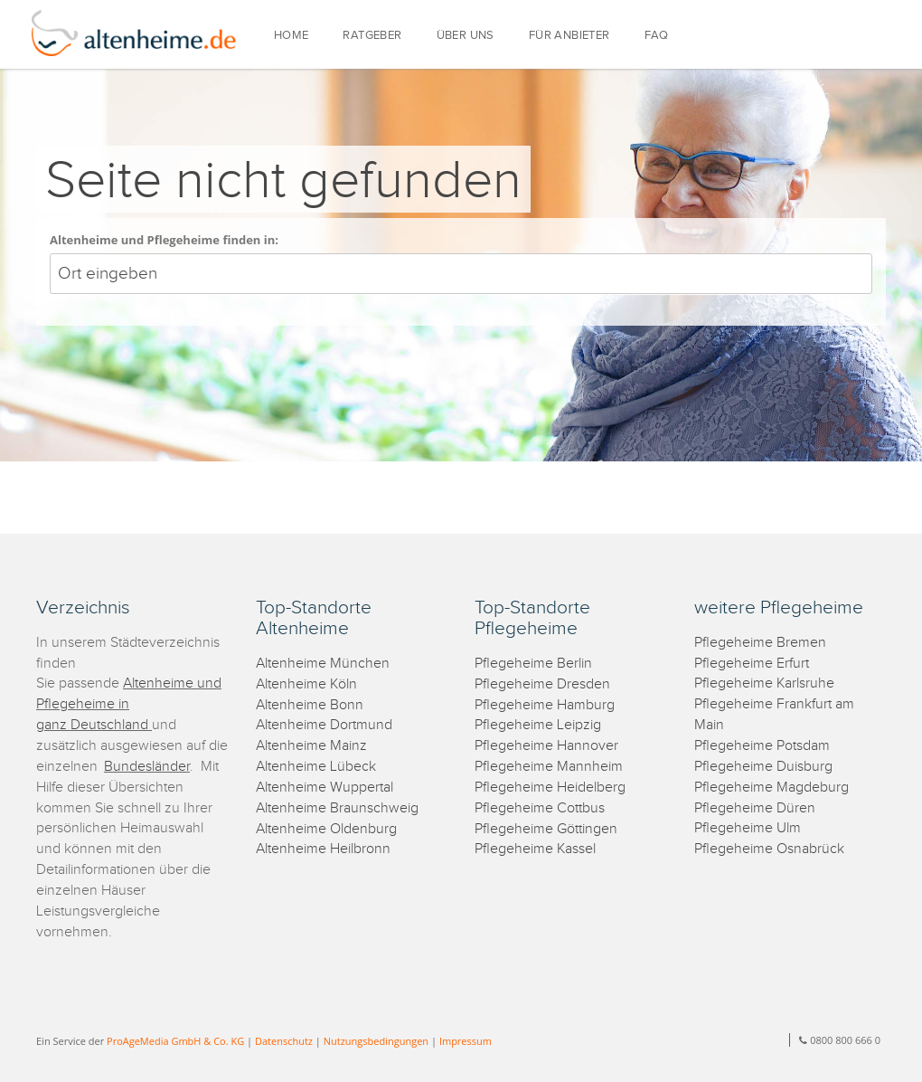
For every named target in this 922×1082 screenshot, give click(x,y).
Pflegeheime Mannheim (549, 766)
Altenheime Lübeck (316, 766)
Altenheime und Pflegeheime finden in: (164, 240)
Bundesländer (147, 766)
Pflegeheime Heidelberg (550, 787)
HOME (291, 36)
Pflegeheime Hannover (546, 746)
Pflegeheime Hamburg (545, 705)
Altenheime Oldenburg (326, 829)
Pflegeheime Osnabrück (769, 849)
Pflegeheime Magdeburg (771, 787)
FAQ (656, 36)
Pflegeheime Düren (754, 808)
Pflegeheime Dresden (542, 684)
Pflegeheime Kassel (535, 849)
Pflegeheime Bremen (760, 642)
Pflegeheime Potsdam (762, 746)
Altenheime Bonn (309, 705)
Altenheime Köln (306, 684)
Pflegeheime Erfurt (751, 663)
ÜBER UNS (465, 36)
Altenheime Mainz (311, 746)
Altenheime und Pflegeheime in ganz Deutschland (128, 704)
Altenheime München (323, 663)
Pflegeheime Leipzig (538, 725)
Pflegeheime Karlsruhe (764, 683)
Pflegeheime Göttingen (546, 829)
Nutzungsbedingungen (376, 1041)
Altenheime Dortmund (324, 725)
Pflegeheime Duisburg (763, 766)
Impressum (465, 1041)
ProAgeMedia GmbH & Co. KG (175, 1041)
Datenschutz (284, 1041)
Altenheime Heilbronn (323, 849)
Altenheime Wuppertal (324, 787)
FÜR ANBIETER (569, 36)
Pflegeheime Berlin (533, 663)
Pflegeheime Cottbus (540, 808)
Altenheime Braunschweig (337, 808)
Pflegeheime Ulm (747, 828)
